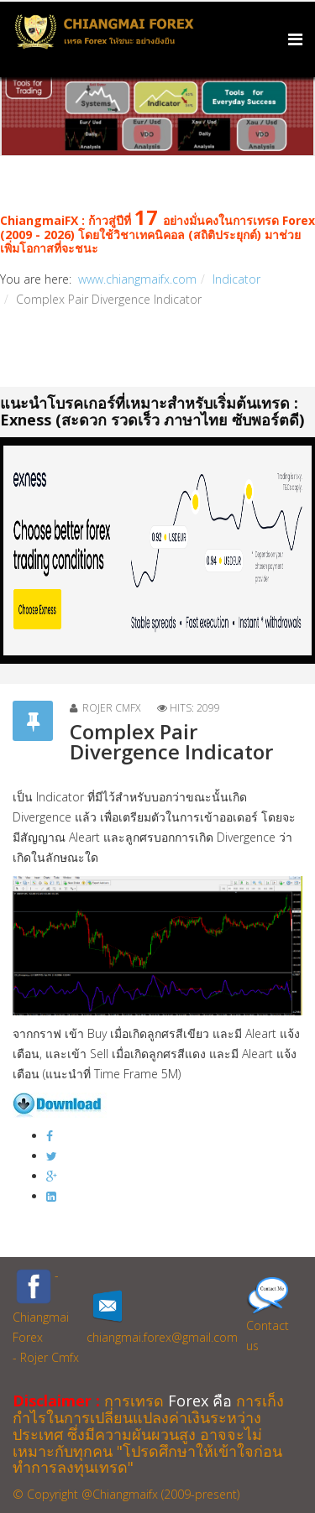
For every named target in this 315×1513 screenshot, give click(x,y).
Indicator (236, 279)
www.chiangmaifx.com (137, 279)
